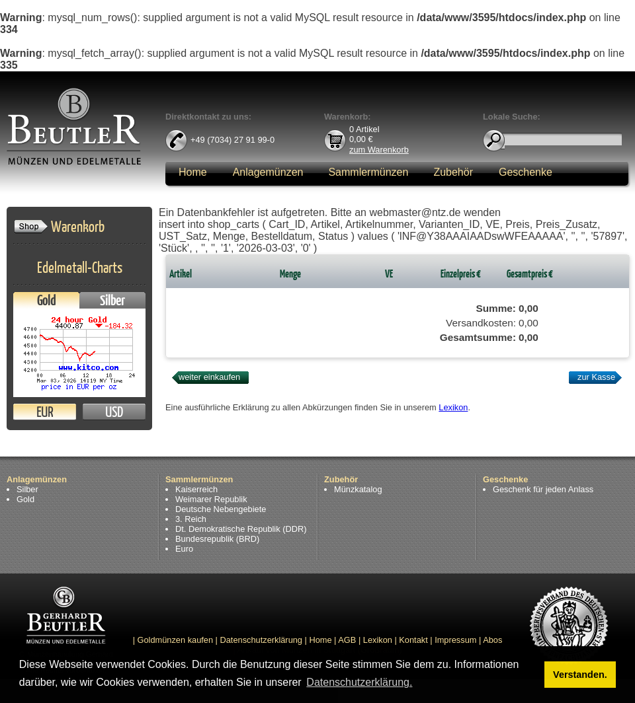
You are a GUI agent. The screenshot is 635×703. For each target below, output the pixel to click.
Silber (112, 300)
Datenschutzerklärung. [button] (359, 682)
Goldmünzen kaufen (176, 640)
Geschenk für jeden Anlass (543, 489)
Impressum (455, 640)
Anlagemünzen (268, 172)
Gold (46, 300)
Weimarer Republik (211, 499)
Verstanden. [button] (580, 674)
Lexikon (453, 407)
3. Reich (190, 519)
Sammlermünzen (368, 172)
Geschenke (525, 172)
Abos (492, 640)
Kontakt (413, 640)
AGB (347, 640)
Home (193, 172)
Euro (184, 549)
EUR (44, 412)
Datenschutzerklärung (261, 640)
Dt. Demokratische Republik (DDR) (240, 529)
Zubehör (453, 172)
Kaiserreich (196, 489)
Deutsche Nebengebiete (220, 509)
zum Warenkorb (379, 149)
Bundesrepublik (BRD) (217, 539)
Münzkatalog (358, 489)
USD (114, 412)
